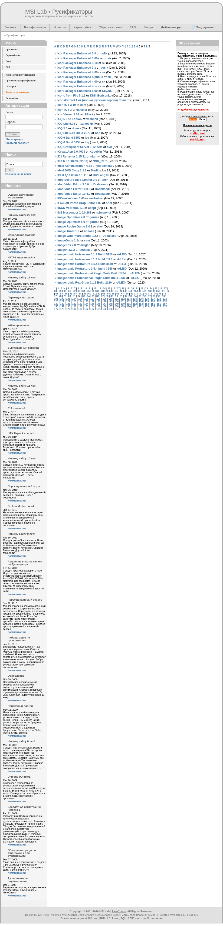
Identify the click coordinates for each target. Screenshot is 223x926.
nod (97, 133)
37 (97, 291)
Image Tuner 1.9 (68, 231)
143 (80, 304)
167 (110, 306)
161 (74, 306)
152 (135, 304)
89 (111, 296)
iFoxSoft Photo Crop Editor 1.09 (79, 203)
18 (123, 288)
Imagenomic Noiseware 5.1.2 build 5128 (84, 259)
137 (159, 301)
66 (117, 293)
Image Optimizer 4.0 (71, 217)
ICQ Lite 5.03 (66, 123)
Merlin (95, 170)
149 (116, 304)
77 (55, 296)
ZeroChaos (119, 911)
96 (144, 296)
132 (129, 301)
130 (116, 301)
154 (147, 304)
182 (86, 309)
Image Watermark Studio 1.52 (77, 235)
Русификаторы (35, 27)
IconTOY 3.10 (66, 105)
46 (140, 291)
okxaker (81, 109)
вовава (89, 231)
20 (132, 288)
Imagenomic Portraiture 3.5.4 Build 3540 (85, 264)
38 (102, 291)
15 (109, 288)
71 (141, 293)
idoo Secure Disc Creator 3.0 (77, 179)
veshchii (92, 119)
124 (80, 301)
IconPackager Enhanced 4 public (80, 77)
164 (92, 306)
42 (121, 291)
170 (129, 306)
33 (79, 291)
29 (60, 291)
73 (150, 293)
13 (99, 288)
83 (83, 296)
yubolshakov (105, 165)
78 (60, 296)
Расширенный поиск (18, 174)
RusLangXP (101, 175)
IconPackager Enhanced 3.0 (76, 53)
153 (141, 304)
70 (136, 293)
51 (163, 291)
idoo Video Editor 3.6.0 (73, 184)
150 (123, 304)
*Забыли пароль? (17, 142)
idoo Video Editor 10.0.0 (73, 189)
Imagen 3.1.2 (66, 249)
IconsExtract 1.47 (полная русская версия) (87, 100)
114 (135, 299)
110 (110, 299)
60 (89, 293)
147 (104, 304)
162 (80, 306)
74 (155, 293)
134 (141, 301)
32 (74, 291)
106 (86, 299)
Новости (59, 27)
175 (159, 306)
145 (92, 304)
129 (110, 301)
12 (95, 288)
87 (102, 296)
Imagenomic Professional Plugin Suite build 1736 (91, 278)
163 (86, 306)
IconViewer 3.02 (68, 114)
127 (98, 301)
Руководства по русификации (20, 75)
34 (83, 291)
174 (153, 306)
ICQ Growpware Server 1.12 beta (79, 147)
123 (74, 301)
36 (93, 291)
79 (64, 296)
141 (68, 304)
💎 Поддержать (202, 27)
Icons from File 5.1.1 (71, 95)
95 (140, 296)
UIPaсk (89, 114)
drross (76, 128)
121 (62, 301)
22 (142, 288)
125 (86, 301)
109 (104, 299)
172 (141, 306)
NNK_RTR (100, 161)
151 (129, 304)
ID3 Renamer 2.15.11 (71, 156)
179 (68, 309)
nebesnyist (103, 212)
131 (123, 301)
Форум (148, 27)
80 (69, 296)
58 (80, 293)
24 (151, 288)
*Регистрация (14, 139)
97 (149, 296)
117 (153, 299)
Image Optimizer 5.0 (71, 222)
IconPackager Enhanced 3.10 (77, 63)
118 (159, 299)
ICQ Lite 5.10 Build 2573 (73, 133)
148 (110, 304)
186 (110, 309)
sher (105, 179)
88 (107, 296)
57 (75, 293)
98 (154, 296)
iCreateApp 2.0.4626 (71, 151)
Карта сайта (82, 27)
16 (113, 288)
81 (74, 296)
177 (56, 309)
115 (141, 299)
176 (165, 306)
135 (147, 301)
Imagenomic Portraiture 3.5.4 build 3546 (84, 268)
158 (56, 306)
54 (61, 293)
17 (118, 288)
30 (64, 291)
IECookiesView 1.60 (71, 198)
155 (153, 304)
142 (74, 304)
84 (88, 296)
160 (68, 306)
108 (98, 299)
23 (146, 288)
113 (129, 299)
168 (116, 306)
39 (107, 291)
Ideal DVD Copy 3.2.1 (71, 170)
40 (111, 291)
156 (159, 304)
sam (83, 105)
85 (93, 296)
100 (164, 296)
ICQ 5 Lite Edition (69, 119)
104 (74, 299)
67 (122, 293)
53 (57, 293)
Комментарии (17, 209)
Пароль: (10, 122)
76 (164, 293)
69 (132, 293)
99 (158, 296)
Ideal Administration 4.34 (74, 165)
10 (85, 288)
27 (165, 288)
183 (92, 309)
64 (108, 293)
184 (98, 309)
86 (97, 296)
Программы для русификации (21, 81)
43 (126, 291)
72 (146, 293)
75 (160, 293)
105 (80, 299)
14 (104, 288)
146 (98, 304)
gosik (108, 58)
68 (127, 293)
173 (147, 306)
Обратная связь (110, 27)
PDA (8, 67)
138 (165, 301)
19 (127, 288)
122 (68, 301)
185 (104, 309)
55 (66, 293)
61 (94, 293)
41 (116, 291)
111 (116, 299)
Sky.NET (108, 91)
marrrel (127, 100)
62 (99, 293)
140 (62, 304)
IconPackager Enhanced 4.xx (77, 86)
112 (123, 299)
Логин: (9, 112)
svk (109, 147)
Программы (12, 49)
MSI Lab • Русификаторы (58, 11)
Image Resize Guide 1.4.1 (74, 226)
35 (88, 291)
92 (126, 296)
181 (80, 309)
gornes (94, 217)
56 (70, 293)
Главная (10, 27)
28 (55, 291)
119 (165, 299)
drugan (85, 245)
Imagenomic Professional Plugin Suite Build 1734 (91, 273)
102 (62, 299)
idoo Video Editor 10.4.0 (73, 193)
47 (144, 291)
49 (154, 291)
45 (135, 291)
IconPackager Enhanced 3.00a (78, 58)
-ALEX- (122, 254)
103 (68, 299)
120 (56, 301)
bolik (104, 53)
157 (165, 304)
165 (98, 306)
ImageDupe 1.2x (68, 240)
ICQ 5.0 (62, 128)
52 (168, 291)
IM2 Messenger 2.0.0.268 (74, 212)
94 (135, 296)
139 (56, 304)
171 (135, 306)
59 (85, 293)
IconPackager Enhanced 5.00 (77, 91)
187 (116, 309)
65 (113, 293)
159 (62, 306)
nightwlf (96, 156)
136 (153, 301)
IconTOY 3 (64, 109)
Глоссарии (11, 86)
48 (149, 291)
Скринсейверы (13, 55)
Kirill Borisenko (101, 95)
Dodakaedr (100, 184)
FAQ (133, 27)
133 (135, 301)
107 (92, 299)
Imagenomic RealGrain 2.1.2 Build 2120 (84, 282)
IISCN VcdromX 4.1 (70, 208)
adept (92, 208)
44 (130, 291)
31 (69, 291)
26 (160, 288)
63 (103, 293)
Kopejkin (96, 151)
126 (92, 301)
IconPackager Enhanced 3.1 (76, 67)
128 (104, 301)
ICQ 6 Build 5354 (68, 142)
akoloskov (96, 198)
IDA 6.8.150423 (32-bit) (72, 161)
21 (137, 288)
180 (74, 309)
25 (155, 288)
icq (87, 137)
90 (116, 296)
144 (86, 304)
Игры (8, 61)
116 (147, 299)
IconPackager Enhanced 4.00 (77, 72)
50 (158, 291)
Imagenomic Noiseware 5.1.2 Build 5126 (84, 254)
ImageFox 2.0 (66, 245)
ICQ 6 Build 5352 (68, 137)
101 (56, 299)
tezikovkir (86, 123)
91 (121, 296)
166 (104, 306)
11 (90, 288)
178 (62, 309)
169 (123, 306)
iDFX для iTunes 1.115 (72, 175)
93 (130, 296)
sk (103, 63)
